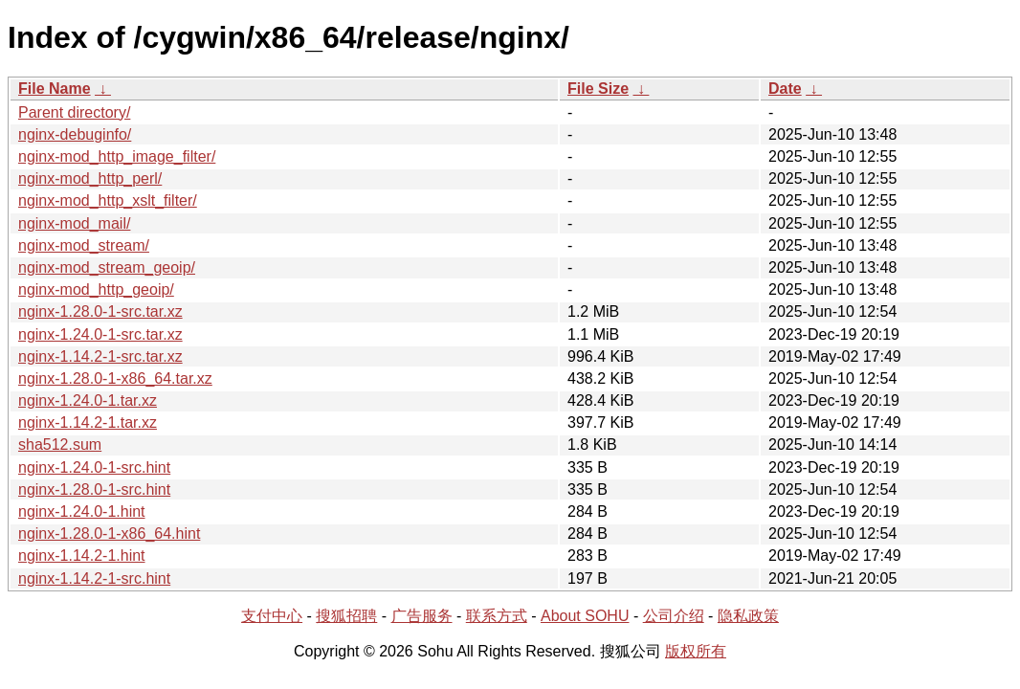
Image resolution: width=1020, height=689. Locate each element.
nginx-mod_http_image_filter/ (116, 156)
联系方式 (496, 616)
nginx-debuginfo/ (74, 134)
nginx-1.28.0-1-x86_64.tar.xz (115, 378)
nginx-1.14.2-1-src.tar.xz (100, 356)
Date (785, 88)
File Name (54, 88)
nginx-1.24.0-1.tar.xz (87, 400)
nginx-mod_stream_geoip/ (106, 267)
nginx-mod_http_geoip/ (96, 289)
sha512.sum (59, 444)
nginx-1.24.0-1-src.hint (94, 467)
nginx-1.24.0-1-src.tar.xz (100, 334)
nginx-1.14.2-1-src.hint (94, 578)
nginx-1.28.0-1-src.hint (94, 489)
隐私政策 (748, 616)
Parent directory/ (74, 112)
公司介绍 (673, 616)
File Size (598, 88)
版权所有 (695, 651)
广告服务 (422, 616)
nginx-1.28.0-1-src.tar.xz (100, 311)
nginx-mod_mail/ (74, 223)
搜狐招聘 (346, 616)
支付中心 (271, 616)
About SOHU (585, 616)
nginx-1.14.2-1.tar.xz (87, 422)
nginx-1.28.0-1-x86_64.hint (109, 533)
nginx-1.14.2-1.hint (81, 555)
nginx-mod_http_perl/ (90, 178)
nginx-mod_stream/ (83, 245)
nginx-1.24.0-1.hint (81, 511)
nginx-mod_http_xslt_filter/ (107, 200)
